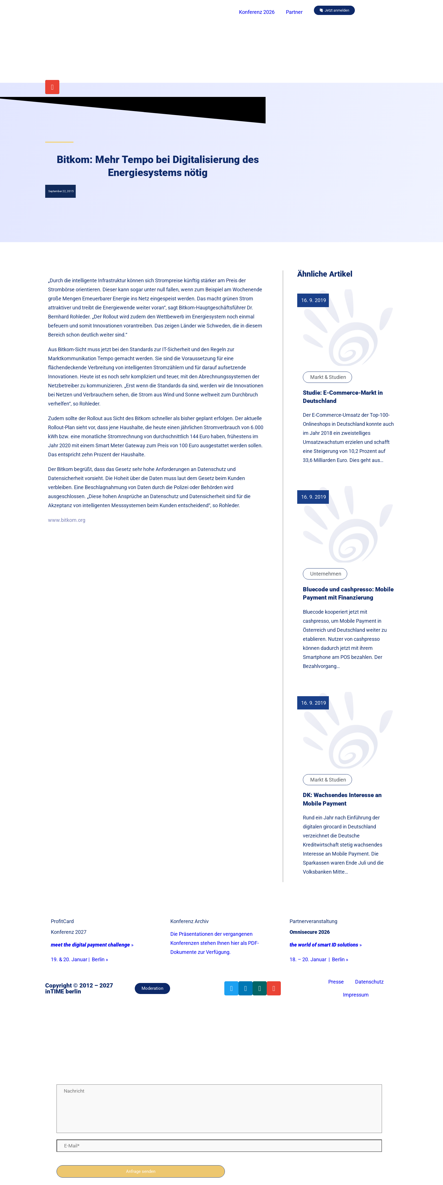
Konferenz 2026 (257, 12)
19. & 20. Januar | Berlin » (79, 959)
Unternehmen (325, 574)
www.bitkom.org (66, 520)
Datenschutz (369, 982)
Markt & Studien (328, 377)
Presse (336, 982)
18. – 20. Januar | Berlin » (319, 959)
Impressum (356, 995)
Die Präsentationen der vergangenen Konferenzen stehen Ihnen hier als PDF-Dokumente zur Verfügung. (214, 943)
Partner (294, 12)
